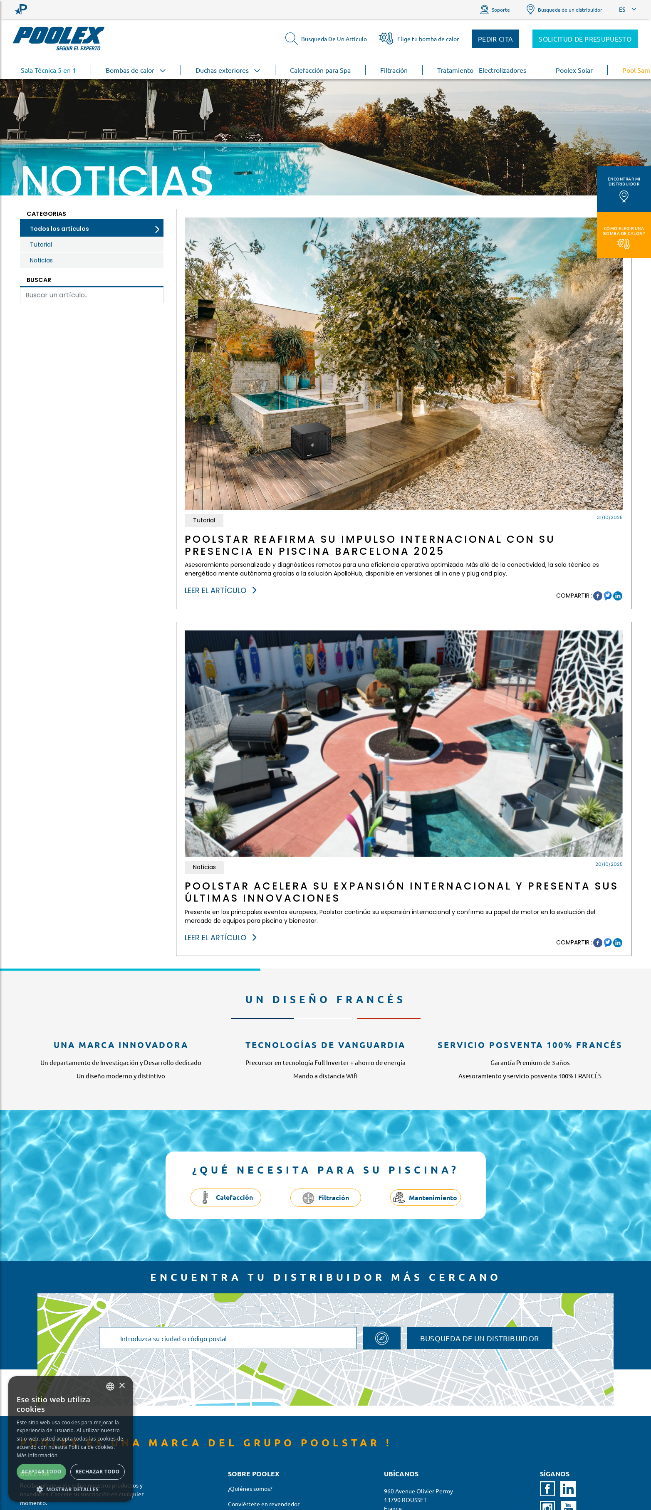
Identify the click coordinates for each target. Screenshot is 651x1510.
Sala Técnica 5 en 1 (48, 70)
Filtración (394, 70)
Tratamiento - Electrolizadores (481, 70)
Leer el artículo (220, 590)
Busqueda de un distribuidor (564, 9)
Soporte (495, 9)
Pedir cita (495, 39)
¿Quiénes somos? (250, 1488)
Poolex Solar (574, 70)
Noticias (41, 260)
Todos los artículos (59, 229)
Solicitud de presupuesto (585, 39)
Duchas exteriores (228, 70)
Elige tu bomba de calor (419, 38)
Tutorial (41, 244)
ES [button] (622, 9)
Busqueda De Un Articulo (326, 38)
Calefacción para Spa (320, 70)
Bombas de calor (136, 70)
